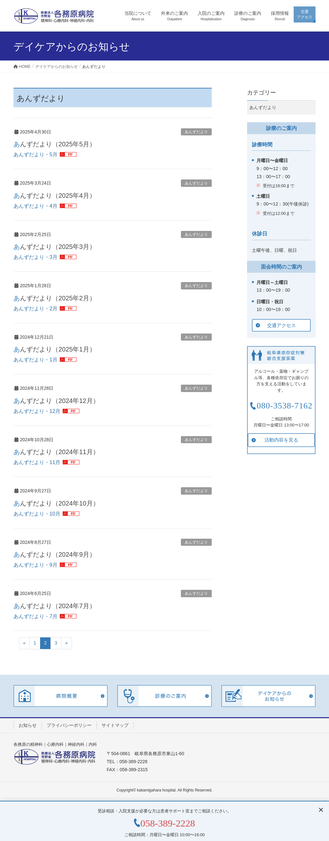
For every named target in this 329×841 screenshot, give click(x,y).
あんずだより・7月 (35, 616)
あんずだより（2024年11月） (56, 451)
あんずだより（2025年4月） (54, 195)
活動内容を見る (281, 440)
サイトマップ (115, 725)
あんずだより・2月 (35, 308)
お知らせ (28, 725)
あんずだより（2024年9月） (54, 554)
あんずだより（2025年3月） (54, 246)
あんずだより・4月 (35, 206)
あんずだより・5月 (35, 154)
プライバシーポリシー (69, 725)
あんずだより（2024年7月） (54, 605)
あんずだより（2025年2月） (54, 298)
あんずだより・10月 (36, 513)
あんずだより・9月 (35, 565)
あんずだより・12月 (36, 411)
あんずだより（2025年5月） (54, 144)
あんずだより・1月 (35, 359)
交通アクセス (281, 325)
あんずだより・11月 (36, 462)
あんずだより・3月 (35, 257)
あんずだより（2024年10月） (56, 503)
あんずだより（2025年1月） (54, 349)
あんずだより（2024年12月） (56, 400)
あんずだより (196, 132)
